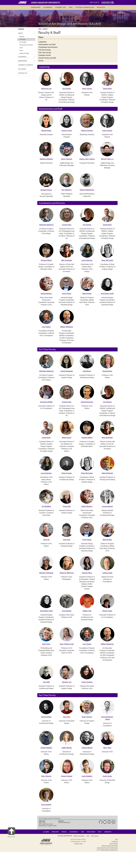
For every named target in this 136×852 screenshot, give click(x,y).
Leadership (42, 42)
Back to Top (11, 832)
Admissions (35, 7)
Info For (94, 2)
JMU (39, 29)
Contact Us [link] (22, 73)
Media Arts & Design (79, 836)
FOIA (116, 839)
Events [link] (21, 50)
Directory (55, 831)
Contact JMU (78, 843)
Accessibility (73, 831)
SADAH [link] (21, 29)
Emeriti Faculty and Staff (47, 58)
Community (107, 831)
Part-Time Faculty (45, 52)
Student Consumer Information (109, 845)
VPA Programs (95, 836)
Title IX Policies (114, 843)
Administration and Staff (47, 44)
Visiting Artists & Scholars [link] (26, 45)
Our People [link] (22, 39)
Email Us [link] (61, 821)
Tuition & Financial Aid (85, 7)
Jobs (82, 831)
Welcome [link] (21, 36)
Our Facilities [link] (22, 42)
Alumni (41, 60)
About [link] (20, 33)
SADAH (45, 29)
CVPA (87, 836)
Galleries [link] (22, 69)
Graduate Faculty (45, 55)
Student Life (60, 7)
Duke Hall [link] (42, 821)
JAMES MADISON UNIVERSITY (109, 850)
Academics (47, 7)
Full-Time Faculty (45, 50)
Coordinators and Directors (48, 47)
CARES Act (115, 841)
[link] (101, 823)
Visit (71, 7)
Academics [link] (22, 57)
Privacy (64, 831)
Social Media (91, 831)
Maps (99, 831)
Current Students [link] (25, 65)
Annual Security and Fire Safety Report (107, 848)
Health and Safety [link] (24, 53)
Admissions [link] (22, 61)
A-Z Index (46, 831)
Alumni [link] (21, 47)
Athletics (101, 7)
